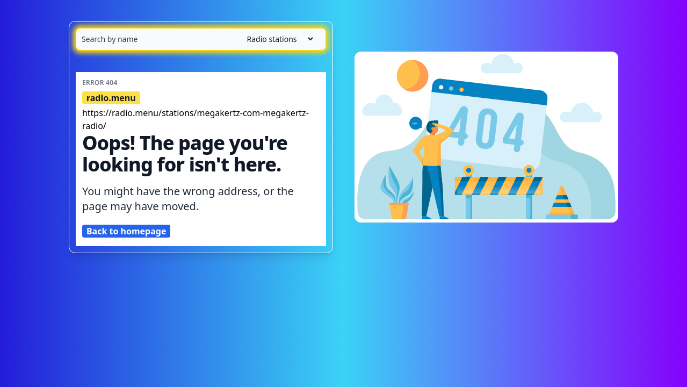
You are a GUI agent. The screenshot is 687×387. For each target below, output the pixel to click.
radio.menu (111, 98)
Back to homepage (126, 231)
